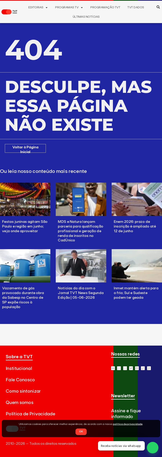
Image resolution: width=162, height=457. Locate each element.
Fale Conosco (20, 380)
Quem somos (19, 402)
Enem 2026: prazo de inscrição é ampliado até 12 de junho (135, 226)
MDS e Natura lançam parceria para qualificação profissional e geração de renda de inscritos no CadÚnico (80, 231)
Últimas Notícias (86, 16)
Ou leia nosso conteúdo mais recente (43, 171)
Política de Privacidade (30, 414)
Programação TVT (105, 7)
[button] (158, 7)
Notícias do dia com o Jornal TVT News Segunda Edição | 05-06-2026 (81, 292)
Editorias (38, 7)
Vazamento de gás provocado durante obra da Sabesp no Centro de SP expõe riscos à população (23, 297)
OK (81, 431)
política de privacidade (128, 424)
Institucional (19, 368)
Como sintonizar (23, 391)
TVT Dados (135, 7)
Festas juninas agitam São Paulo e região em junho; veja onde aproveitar (25, 226)
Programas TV (69, 7)
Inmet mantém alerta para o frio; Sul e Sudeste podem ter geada (136, 292)
